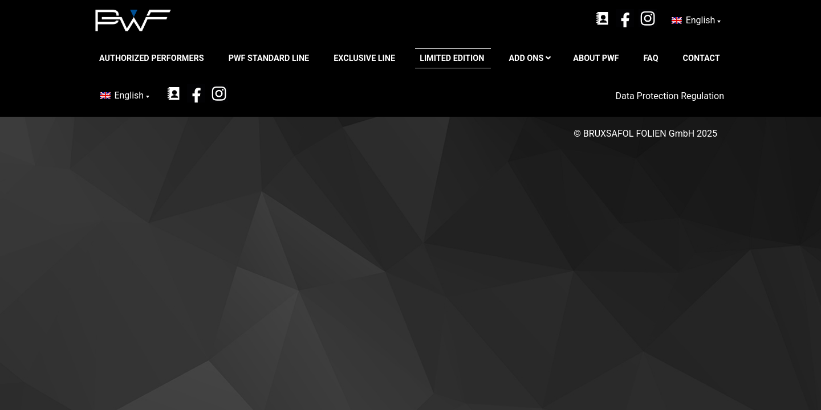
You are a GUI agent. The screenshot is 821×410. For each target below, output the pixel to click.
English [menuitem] (701, 20)
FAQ (652, 58)
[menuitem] (696, 20)
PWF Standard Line (270, 58)
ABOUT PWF (597, 58)
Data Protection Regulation (670, 96)
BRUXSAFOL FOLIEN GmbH (638, 133)
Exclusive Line (365, 58)
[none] (696, 20)
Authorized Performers (152, 58)
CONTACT (702, 58)
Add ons (529, 58)
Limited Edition (453, 58)
